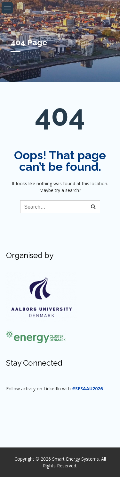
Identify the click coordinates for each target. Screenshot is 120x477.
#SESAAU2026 (87, 389)
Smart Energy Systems (75, 459)
